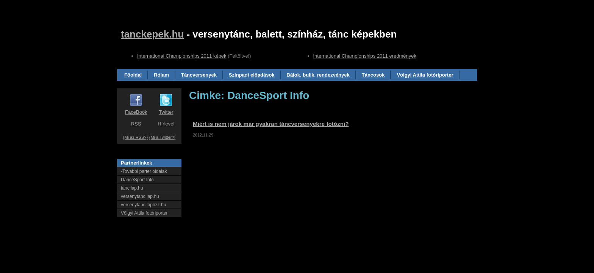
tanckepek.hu (152, 34)
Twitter (166, 112)
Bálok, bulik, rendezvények (318, 75)
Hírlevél (166, 124)
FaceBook (136, 112)
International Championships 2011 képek (182, 56)
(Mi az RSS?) (135, 137)
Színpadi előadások (252, 75)
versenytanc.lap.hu (140, 196)
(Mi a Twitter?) (162, 137)
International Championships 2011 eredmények (364, 56)
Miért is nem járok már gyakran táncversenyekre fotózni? (271, 124)
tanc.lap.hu (132, 188)
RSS (136, 124)
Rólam (161, 75)
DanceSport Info (137, 179)
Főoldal (133, 75)
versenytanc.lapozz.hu (143, 204)
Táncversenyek (199, 75)
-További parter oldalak (144, 171)
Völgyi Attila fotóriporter (425, 75)
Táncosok (373, 75)
